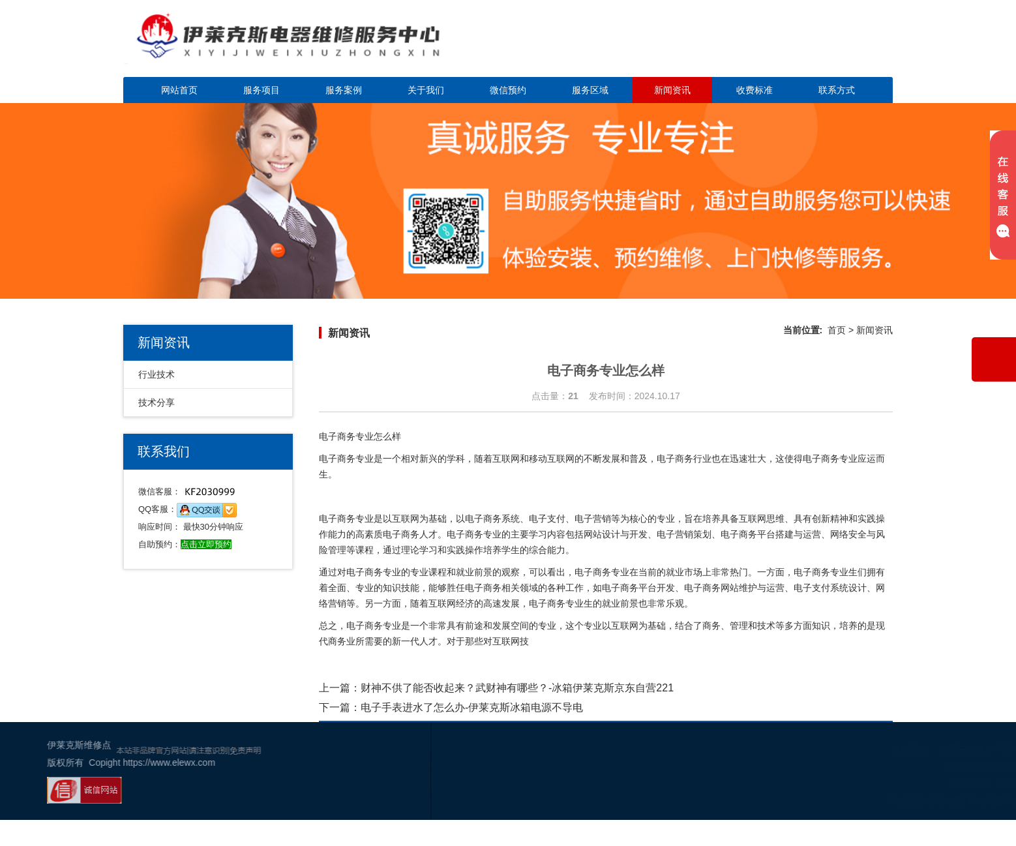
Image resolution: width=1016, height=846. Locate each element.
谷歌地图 (871, 800)
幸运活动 (832, 800)
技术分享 (156, 402)
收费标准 (754, 90)
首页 (837, 330)
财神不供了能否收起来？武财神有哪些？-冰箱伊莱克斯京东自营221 (517, 687)
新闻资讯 (672, 90)
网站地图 (910, 800)
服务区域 (590, 90)
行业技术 (156, 374)
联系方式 (836, 90)
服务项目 (261, 90)
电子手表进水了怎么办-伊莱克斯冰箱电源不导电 (472, 707)
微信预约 (508, 90)
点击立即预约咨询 (801, 46)
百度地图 (949, 800)
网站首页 (179, 90)
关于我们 (426, 90)
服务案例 (343, 90)
